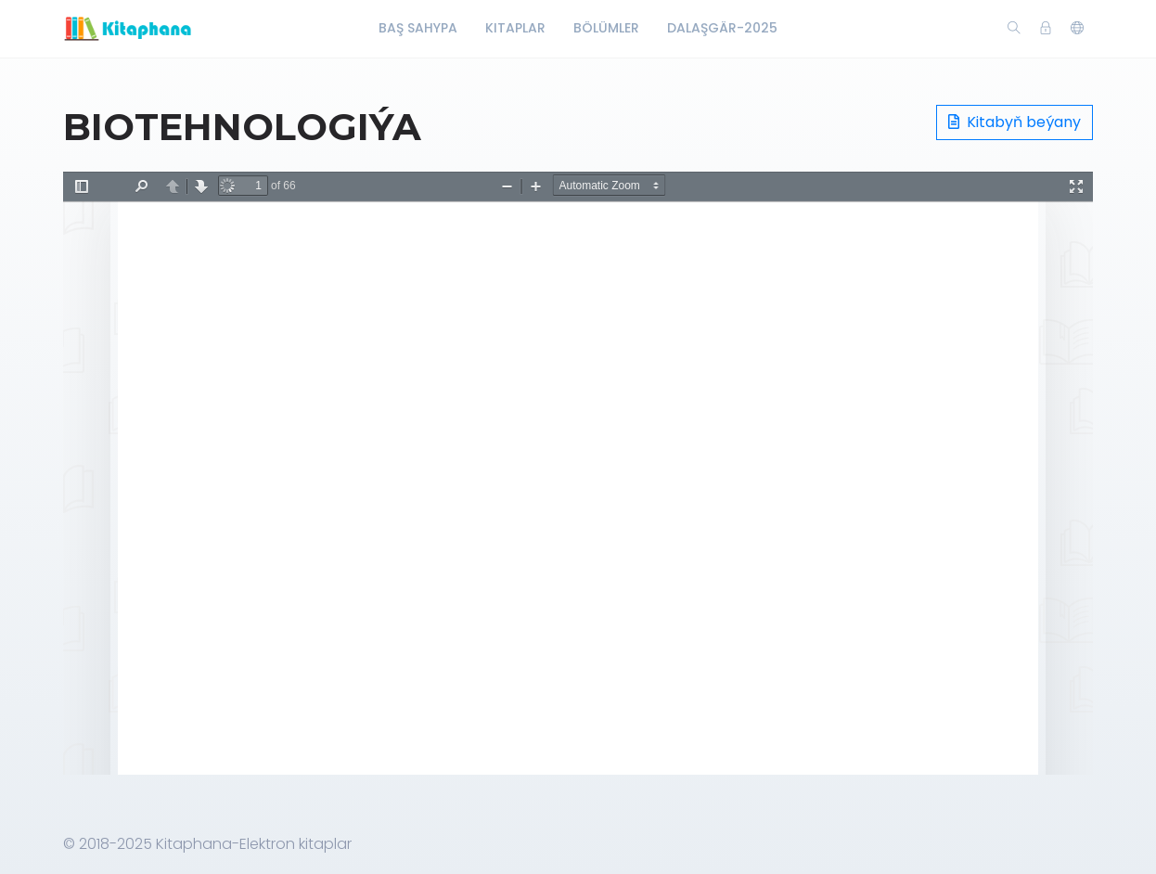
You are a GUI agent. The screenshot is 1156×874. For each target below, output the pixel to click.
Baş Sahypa (418, 28)
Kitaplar (515, 28)
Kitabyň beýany (1014, 122)
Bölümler (606, 28)
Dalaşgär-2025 (722, 28)
